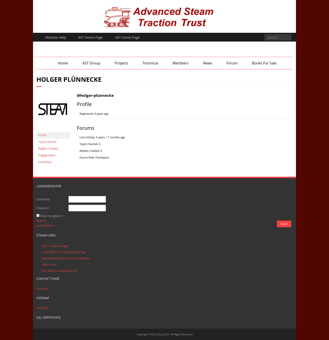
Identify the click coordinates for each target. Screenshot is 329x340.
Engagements (47, 155)
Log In (284, 224)
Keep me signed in (51, 216)
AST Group (91, 63)
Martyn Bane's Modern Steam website (65, 258)
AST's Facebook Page (55, 246)
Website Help (55, 37)
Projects (121, 63)
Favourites (44, 162)
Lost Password (45, 225)
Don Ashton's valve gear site (59, 271)
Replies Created (48, 148)
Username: (43, 199)
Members (181, 63)
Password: (42, 208)
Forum (232, 63)
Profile (42, 135)
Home (63, 63)
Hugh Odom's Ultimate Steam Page (64, 252)
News (207, 63)
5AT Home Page (127, 37)
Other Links (49, 265)
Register (41, 221)
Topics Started (47, 142)
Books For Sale (264, 63)
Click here (42, 289)
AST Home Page (90, 37)
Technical (150, 63)
